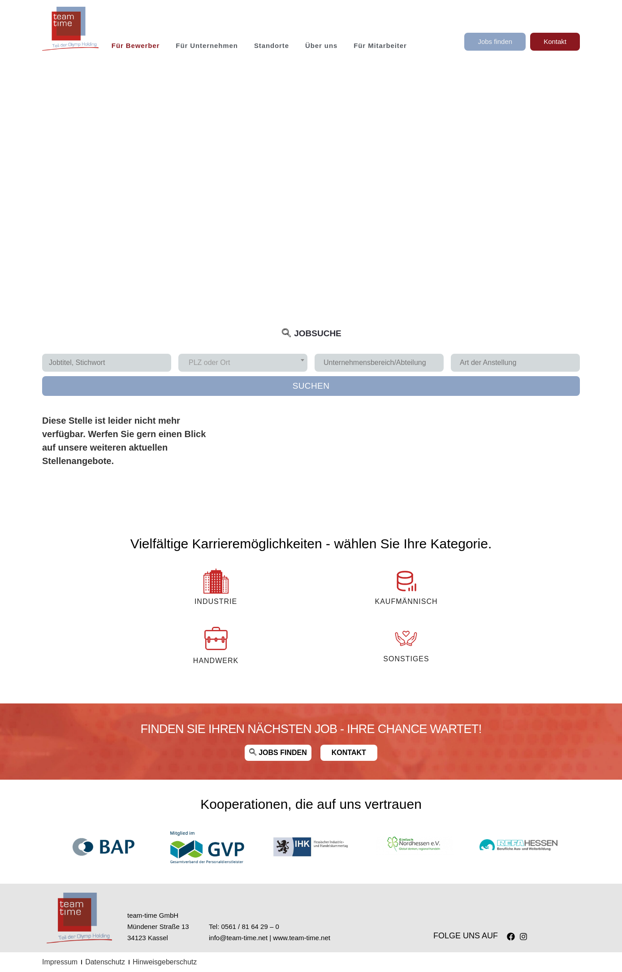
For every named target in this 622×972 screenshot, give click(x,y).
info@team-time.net (238, 938)
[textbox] (212, 362)
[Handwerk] (216, 638)
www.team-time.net (301, 938)
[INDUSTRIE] (216, 581)
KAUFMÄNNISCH (406, 601)
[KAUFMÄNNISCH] (406, 581)
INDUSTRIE (215, 601)
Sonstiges (406, 659)
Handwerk (215, 660)
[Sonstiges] (406, 638)
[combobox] (242, 363)
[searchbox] (382, 363)
